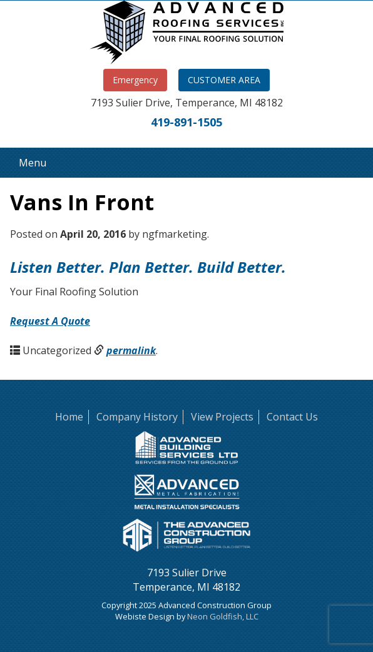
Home (69, 417)
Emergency (135, 80)
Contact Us (292, 417)
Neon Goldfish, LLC (222, 616)
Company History (137, 417)
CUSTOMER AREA (224, 80)
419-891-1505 (186, 122)
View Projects (222, 417)
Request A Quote (50, 321)
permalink (131, 350)
